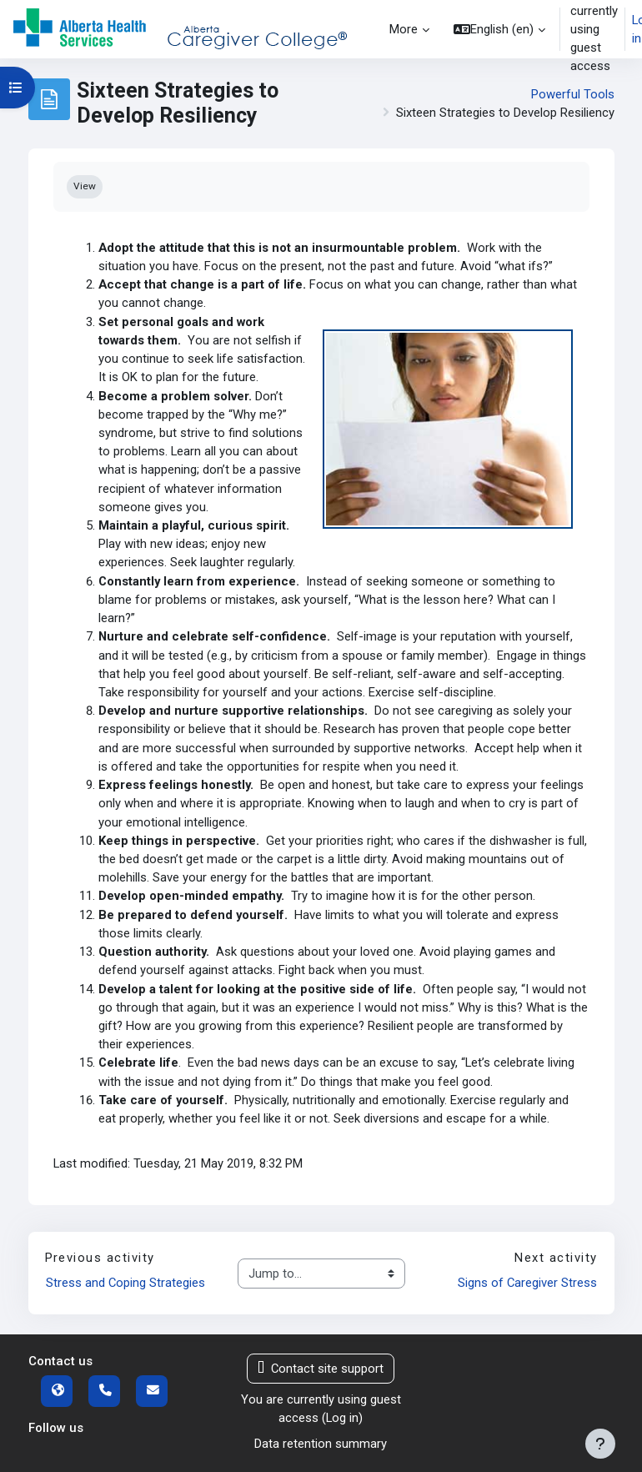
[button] (499, 29)
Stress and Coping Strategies (125, 1282)
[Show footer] (600, 1444)
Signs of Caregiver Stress (527, 1282)
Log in (342, 1417)
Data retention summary (320, 1443)
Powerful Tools (572, 94)
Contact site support (321, 1368)
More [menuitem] (403, 29)
